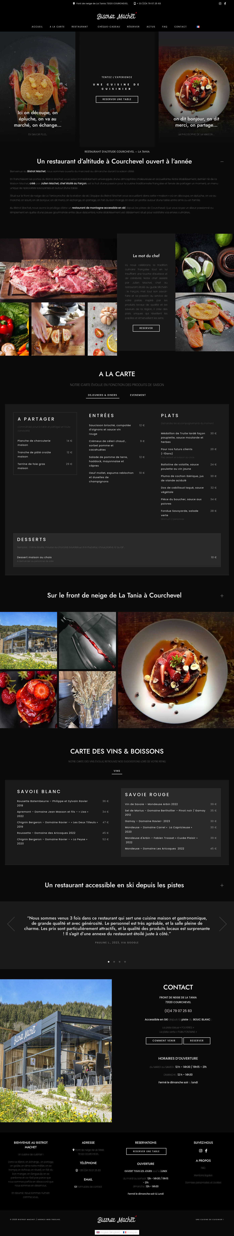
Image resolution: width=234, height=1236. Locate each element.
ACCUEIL (37, 26)
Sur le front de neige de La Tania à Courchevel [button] (114, 595)
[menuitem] (198, 27)
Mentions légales (203, 1175)
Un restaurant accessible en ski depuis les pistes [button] (114, 885)
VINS (117, 771)
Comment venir (164, 1040)
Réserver (133, 26)
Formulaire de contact (90, 1186)
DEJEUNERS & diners (102, 395)
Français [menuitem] (132, 1232)
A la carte (57, 26)
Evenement (138, 395)
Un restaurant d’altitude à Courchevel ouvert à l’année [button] (114, 161)
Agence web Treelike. (49, 1220)
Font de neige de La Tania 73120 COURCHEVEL (102, 3)
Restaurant (80, 26)
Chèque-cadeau (109, 26)
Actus (151, 26)
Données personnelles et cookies (203, 1182)
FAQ (164, 26)
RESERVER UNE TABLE (117, 99)
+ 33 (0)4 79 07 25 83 (149, 3)
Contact (180, 26)
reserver (197, 1040)
